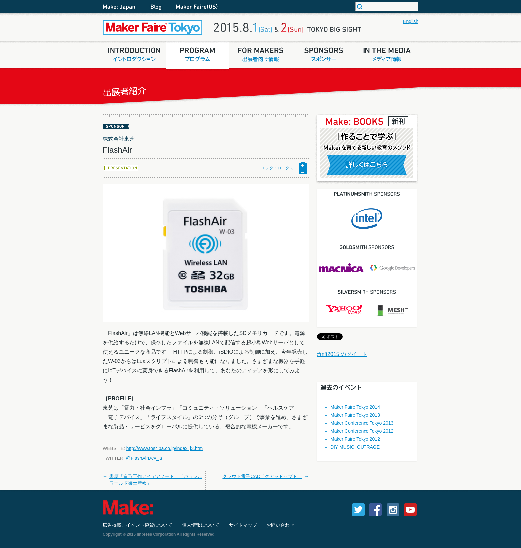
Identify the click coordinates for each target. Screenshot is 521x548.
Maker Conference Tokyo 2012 (361, 431)
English (410, 21)
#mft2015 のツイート (342, 354)
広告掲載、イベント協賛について (137, 525)
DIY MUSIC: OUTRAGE (355, 447)
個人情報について (200, 525)
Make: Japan (123, 6)
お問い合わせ (280, 525)
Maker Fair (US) (195, 6)
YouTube (410, 509)
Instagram (393, 509)
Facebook (375, 509)
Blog (156, 6)
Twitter (358, 509)
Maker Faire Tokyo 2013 (355, 415)
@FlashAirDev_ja (144, 458)
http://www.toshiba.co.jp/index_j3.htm (164, 448)
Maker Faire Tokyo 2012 (355, 439)
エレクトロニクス (277, 168)
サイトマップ (243, 525)
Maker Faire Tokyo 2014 (355, 407)
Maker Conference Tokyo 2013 (361, 423)
